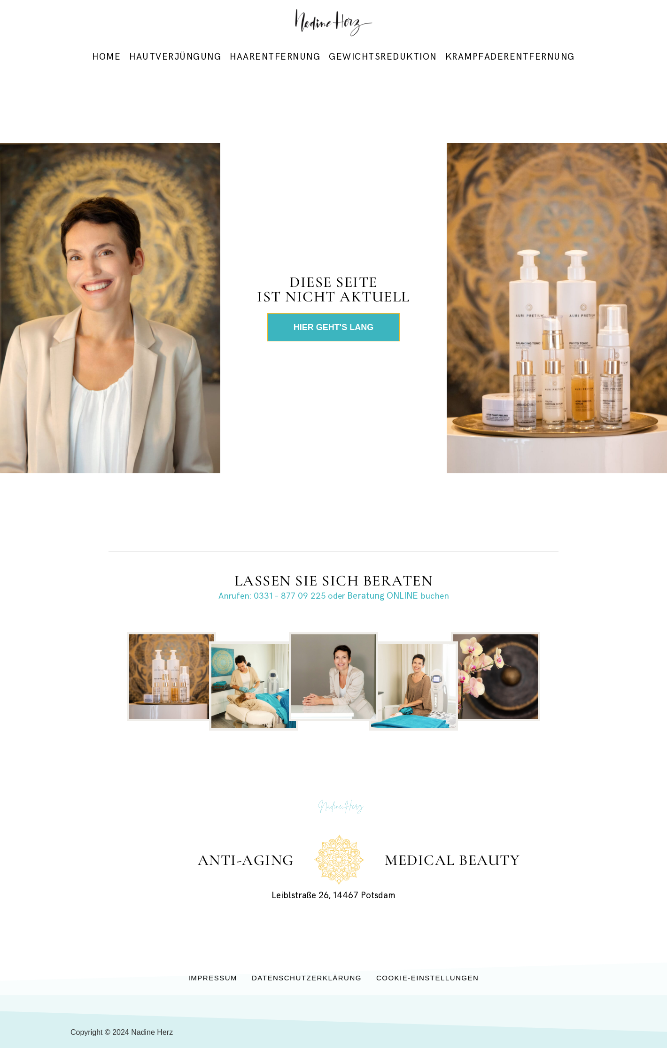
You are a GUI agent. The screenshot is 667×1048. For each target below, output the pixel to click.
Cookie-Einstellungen (427, 978)
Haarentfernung (275, 57)
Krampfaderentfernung (510, 57)
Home (106, 57)
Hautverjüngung (175, 57)
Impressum (212, 978)
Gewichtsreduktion (383, 57)
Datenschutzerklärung (307, 978)
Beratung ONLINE (382, 596)
